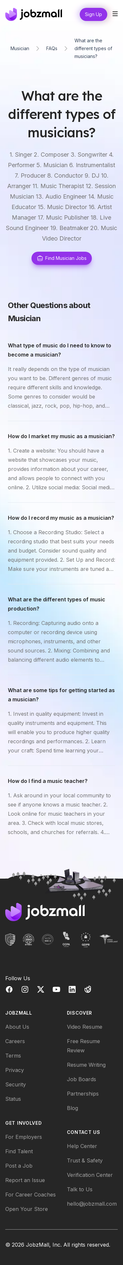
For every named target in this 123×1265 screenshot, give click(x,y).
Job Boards (81, 1079)
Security (15, 1084)
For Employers (23, 1137)
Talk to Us (79, 1189)
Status (13, 1099)
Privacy (14, 1070)
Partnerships (83, 1093)
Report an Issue (25, 1180)
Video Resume (84, 1026)
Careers (15, 1041)
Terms (13, 1055)
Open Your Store (26, 1209)
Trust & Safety (85, 1160)
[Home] (33, 14)
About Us (17, 1026)
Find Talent (19, 1151)
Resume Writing (86, 1064)
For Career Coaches (30, 1194)
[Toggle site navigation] (115, 13)
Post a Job (18, 1165)
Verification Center (90, 1175)
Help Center (82, 1146)
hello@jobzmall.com (92, 1203)
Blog (72, 1108)
